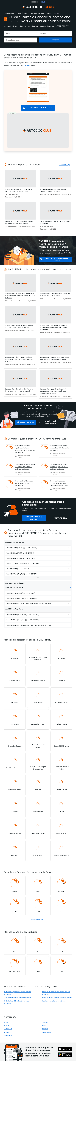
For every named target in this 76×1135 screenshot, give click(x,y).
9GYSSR (45, 1022)
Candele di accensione (37, 13)
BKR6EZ (45, 1029)
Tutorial (19, 13)
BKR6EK (6, 1025)
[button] (38, 130)
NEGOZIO (34, 2)
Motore (26, 13)
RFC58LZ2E (8, 1032)
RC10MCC (45, 1025)
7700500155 (46, 1032)
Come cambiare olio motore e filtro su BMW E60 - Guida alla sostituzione (59, 448)
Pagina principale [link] (9, 13)
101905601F (8, 1029)
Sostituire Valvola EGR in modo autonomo (17, 998)
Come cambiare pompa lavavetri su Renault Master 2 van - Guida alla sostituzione (59, 483)
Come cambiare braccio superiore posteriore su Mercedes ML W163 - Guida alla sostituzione (25, 449)
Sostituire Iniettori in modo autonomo (54, 1001)
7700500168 (8, 1035)
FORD (49, 13)
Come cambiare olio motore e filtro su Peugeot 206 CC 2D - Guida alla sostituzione (59, 466)
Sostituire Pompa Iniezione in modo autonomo (57, 998)
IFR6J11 (6, 1022)
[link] (28, 65)
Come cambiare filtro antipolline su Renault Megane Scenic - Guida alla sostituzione (25, 466)
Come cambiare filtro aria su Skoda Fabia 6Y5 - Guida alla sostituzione (24, 483)
